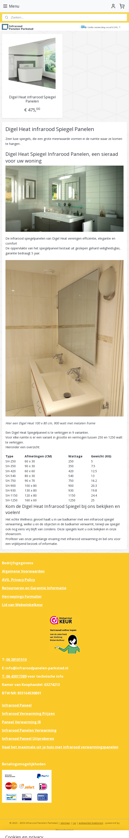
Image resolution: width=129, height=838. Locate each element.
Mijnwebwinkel (64, 830)
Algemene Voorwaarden (23, 571)
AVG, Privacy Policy (18, 579)
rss (74, 823)
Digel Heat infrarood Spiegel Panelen (32, 99)
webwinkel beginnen (91, 823)
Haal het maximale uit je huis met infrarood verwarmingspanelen (60, 747)
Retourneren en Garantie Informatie (34, 588)
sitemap (65, 823)
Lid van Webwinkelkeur (22, 604)
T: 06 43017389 (14, 676)
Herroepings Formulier (22, 596)
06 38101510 (16, 659)
